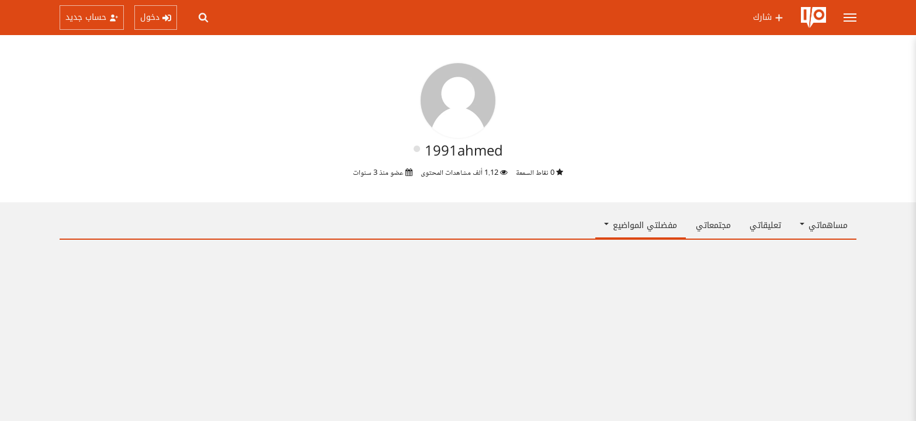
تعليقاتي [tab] (765, 225)
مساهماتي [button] (824, 225)
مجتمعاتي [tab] (713, 225)
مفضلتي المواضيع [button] (640, 225)
